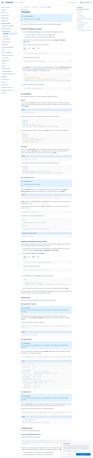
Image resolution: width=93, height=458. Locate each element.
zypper (33, 48)
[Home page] (7, 2)
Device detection (43, 7)
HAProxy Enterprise (26, 7)
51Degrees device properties (41, 69)
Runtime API (79, 20)
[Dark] (91, 2)
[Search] (85, 2)
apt (25, 48)
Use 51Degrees (80, 11)
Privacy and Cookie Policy (67, 450)
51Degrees (49, 7)
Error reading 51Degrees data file (84, 30)
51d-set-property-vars (82, 17)
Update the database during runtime (84, 18)
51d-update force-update (83, 22)
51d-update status (81, 24)
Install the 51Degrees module (83, 9)
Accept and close (83, 454)
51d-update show (81, 26)
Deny (69, 454)
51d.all (79, 13)
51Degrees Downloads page (34, 32)
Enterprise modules (35, 7)
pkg (38, 48)
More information (76, 450)
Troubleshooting (80, 28)
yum (29, 48)
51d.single (80, 15)
